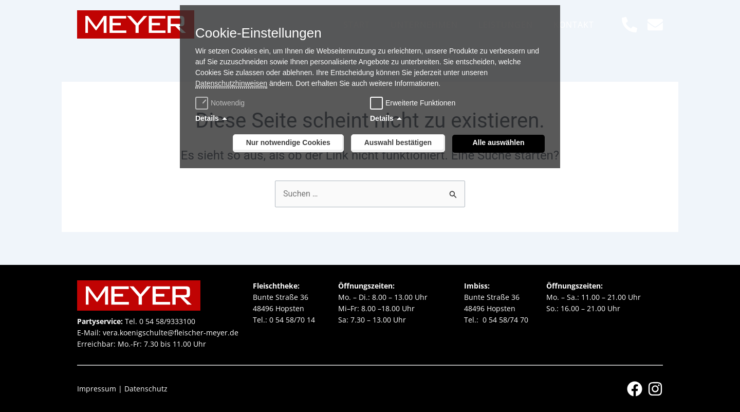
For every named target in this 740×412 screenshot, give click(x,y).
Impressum (96, 388)
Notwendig (221, 103)
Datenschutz (146, 388)
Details (207, 118)
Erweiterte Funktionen (420, 103)
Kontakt (573, 24)
